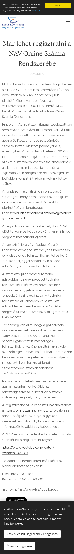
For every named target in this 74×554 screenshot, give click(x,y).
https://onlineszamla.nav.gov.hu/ (29, 410)
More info (36, 10)
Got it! (58, 5)
